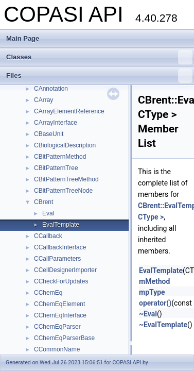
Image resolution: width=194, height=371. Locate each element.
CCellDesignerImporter (65, 270)
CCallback (48, 236)
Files (99, 76)
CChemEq (48, 292)
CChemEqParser (57, 326)
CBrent (43, 202)
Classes (99, 57)
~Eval (148, 314)
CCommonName (57, 349)
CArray (43, 100)
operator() (155, 303)
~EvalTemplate (163, 325)
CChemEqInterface (60, 315)
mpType (152, 292)
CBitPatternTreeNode (63, 190)
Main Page (22, 38)
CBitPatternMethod (60, 156)
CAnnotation (51, 88)
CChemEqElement (59, 304)
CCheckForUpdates (61, 281)
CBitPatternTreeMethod (66, 179)
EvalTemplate (60, 224)
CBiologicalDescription (65, 145)
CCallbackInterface (60, 247)
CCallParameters (57, 258)
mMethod (154, 281)
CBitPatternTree (56, 168)
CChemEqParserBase (64, 338)
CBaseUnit (48, 134)
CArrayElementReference (69, 111)
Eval (48, 213)
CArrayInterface (55, 122)
